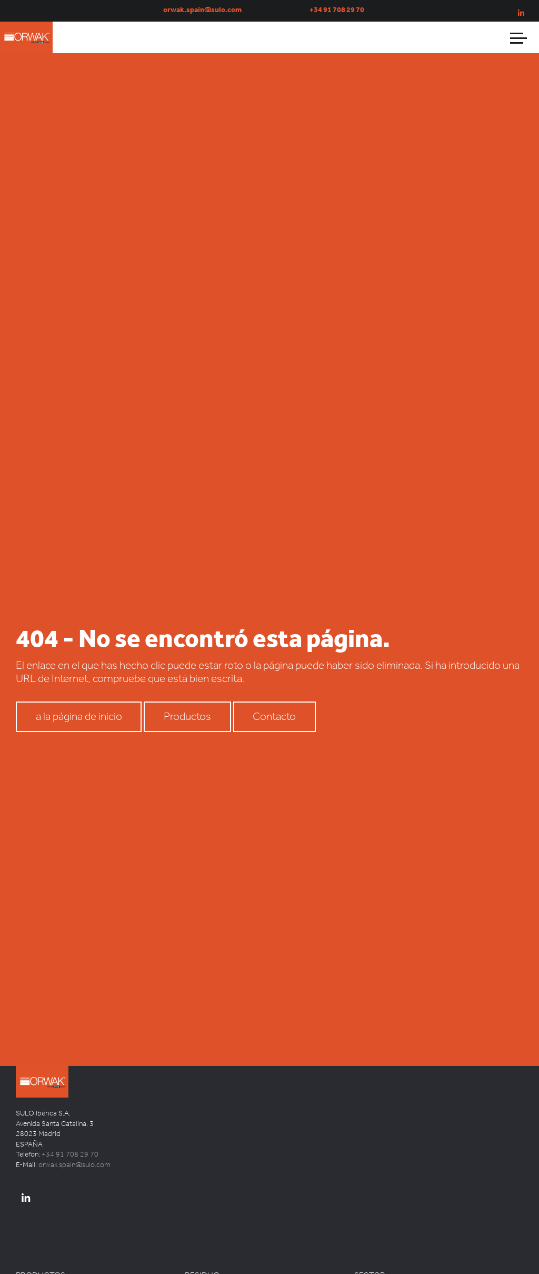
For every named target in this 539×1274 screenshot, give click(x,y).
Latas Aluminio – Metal (220, 1246)
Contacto (274, 682)
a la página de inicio (79, 682)
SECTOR (369, 1223)
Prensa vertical (38, 1234)
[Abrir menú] (519, 37)
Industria (367, 1246)
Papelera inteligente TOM (55, 1246)
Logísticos (370, 1257)
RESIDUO (202, 1223)
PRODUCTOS (40, 1223)
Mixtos (195, 1257)
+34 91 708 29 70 (70, 1101)
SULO (52, 1047)
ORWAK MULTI (39, 1269)
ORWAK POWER (41, 1257)
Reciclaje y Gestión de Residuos (402, 1269)
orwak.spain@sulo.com (74, 1112)
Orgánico (199, 1269)
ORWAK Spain (37, 56)
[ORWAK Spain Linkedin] (25, 1146)
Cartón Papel (205, 1234)
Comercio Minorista (385, 1234)
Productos (187, 682)
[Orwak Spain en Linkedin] (521, 13)
